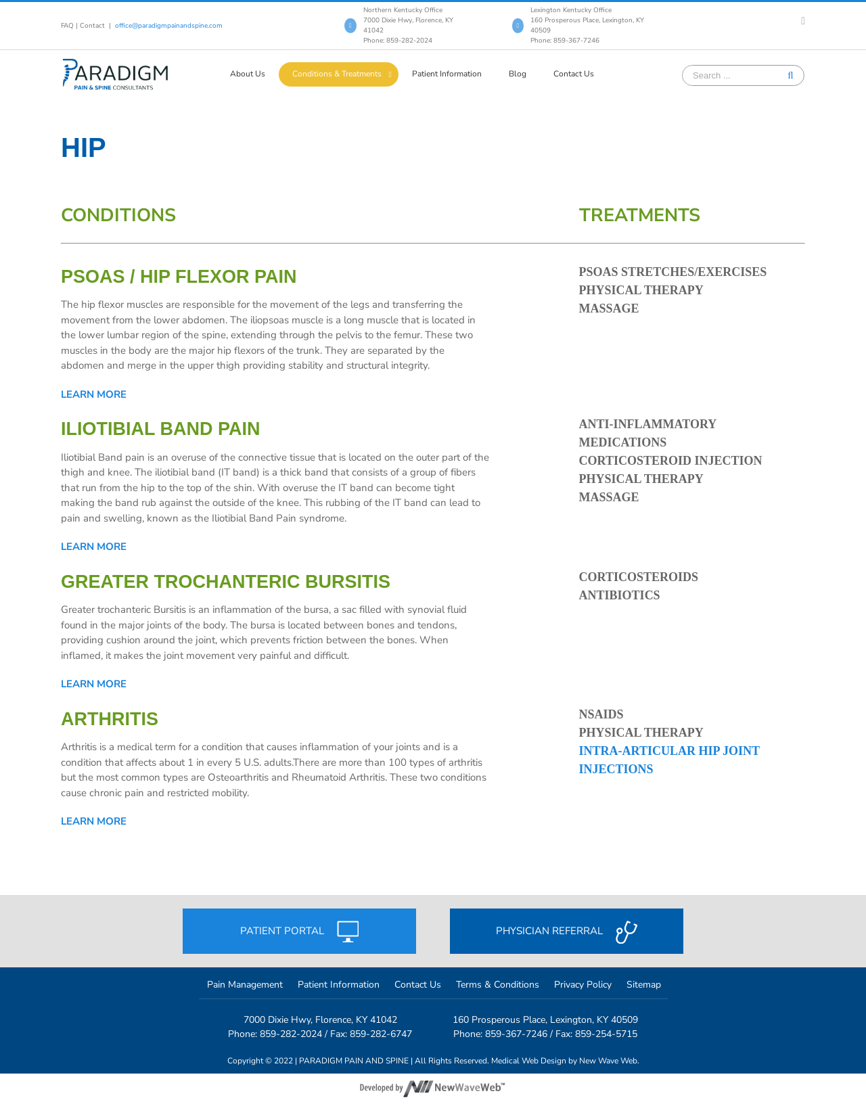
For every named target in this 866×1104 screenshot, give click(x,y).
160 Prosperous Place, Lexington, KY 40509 (545, 1019)
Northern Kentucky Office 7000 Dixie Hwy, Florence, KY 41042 (408, 20)
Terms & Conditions (497, 984)
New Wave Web (608, 1060)
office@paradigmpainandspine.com (169, 25)
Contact (92, 25)
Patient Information (339, 984)
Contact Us (417, 984)
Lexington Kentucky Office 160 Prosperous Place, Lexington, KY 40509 (587, 20)
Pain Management (245, 984)
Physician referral (566, 932)
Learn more (94, 394)
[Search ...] (733, 75)
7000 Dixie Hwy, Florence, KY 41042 (320, 1019)
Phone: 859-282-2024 (397, 40)
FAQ (67, 25)
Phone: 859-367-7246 (564, 40)
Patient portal (299, 931)
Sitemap (643, 984)
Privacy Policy (583, 984)
